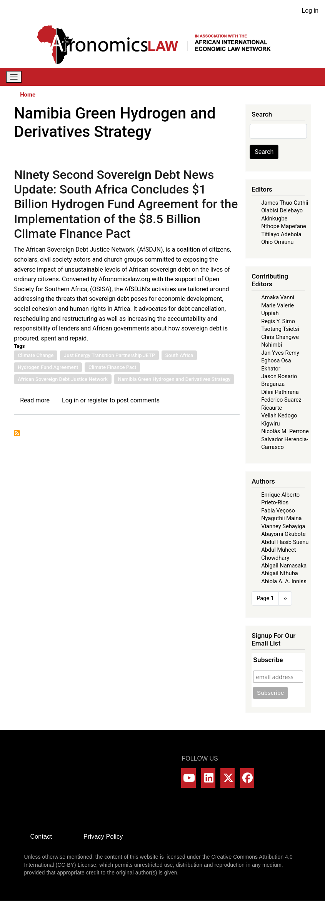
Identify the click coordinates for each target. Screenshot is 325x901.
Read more (35, 400)
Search (264, 151)
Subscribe (268, 660)
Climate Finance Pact (112, 367)
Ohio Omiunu (277, 242)
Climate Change (35, 355)
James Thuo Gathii (284, 202)
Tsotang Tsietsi (280, 328)
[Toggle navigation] (14, 77)
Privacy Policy (103, 836)
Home (27, 94)
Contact (41, 836)
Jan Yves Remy (280, 352)
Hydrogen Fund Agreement (48, 367)
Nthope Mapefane (283, 226)
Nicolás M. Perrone (285, 431)
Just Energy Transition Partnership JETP (109, 355)
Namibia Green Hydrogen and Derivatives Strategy (174, 379)
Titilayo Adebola (281, 234)
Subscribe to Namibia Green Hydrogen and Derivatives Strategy (17, 433)
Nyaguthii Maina (281, 518)
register (97, 400)
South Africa (179, 355)
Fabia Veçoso (278, 510)
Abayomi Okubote (283, 534)
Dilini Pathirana (280, 392)
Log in (310, 10)
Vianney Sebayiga (283, 526)
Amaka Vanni (277, 297)
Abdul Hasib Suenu (284, 542)
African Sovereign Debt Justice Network (63, 379)
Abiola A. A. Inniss (284, 581)
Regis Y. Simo (278, 321)
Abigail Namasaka (284, 565)
